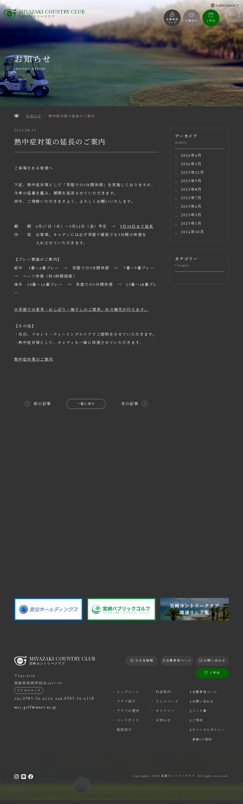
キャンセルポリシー (210, 730)
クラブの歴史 (128, 711)
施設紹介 (124, 730)
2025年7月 (191, 198)
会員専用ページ (208, 692)
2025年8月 (191, 189)
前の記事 (42, 403)
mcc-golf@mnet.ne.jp (35, 709)
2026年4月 (191, 155)
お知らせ (163, 720)
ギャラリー (165, 711)
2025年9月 (191, 181)
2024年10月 (192, 232)
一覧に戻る (86, 404)
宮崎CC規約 (205, 743)
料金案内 (163, 692)
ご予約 (211, 20)
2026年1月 (191, 164)
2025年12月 (192, 172)
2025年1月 (191, 223)
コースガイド (128, 720)
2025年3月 (191, 215)
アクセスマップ (29, 693)
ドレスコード (167, 701)
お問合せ (191, 20)
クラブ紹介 (126, 701)
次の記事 (129, 403)
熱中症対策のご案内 (33, 359)
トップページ (128, 692)
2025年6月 (191, 206)
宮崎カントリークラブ (53, 15)
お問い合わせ (206, 701)
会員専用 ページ (172, 21)
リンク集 (202, 711)
